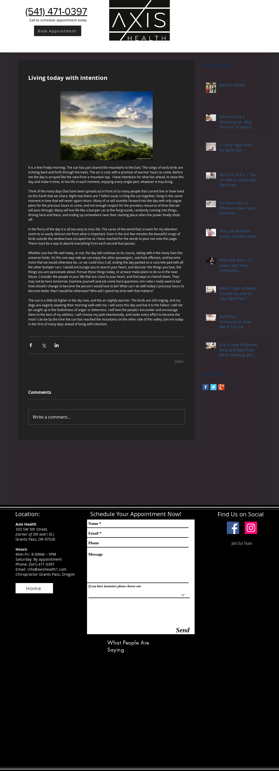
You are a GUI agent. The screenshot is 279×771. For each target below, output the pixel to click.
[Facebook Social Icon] (233, 528)
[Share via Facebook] (30, 345)
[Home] (34, 588)
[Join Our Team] (242, 543)
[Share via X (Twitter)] (43, 345)
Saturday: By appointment (39, 559)
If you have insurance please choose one (114, 586)
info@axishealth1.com (46, 569)
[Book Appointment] (57, 31)
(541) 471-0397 (41, 564)
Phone (21, 564)
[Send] (182, 630)
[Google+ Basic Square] (221, 387)
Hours (21, 549)
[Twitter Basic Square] (213, 387)
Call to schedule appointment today (58, 20)
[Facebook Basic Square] (206, 387)
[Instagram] (251, 528)
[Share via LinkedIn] (56, 345)
